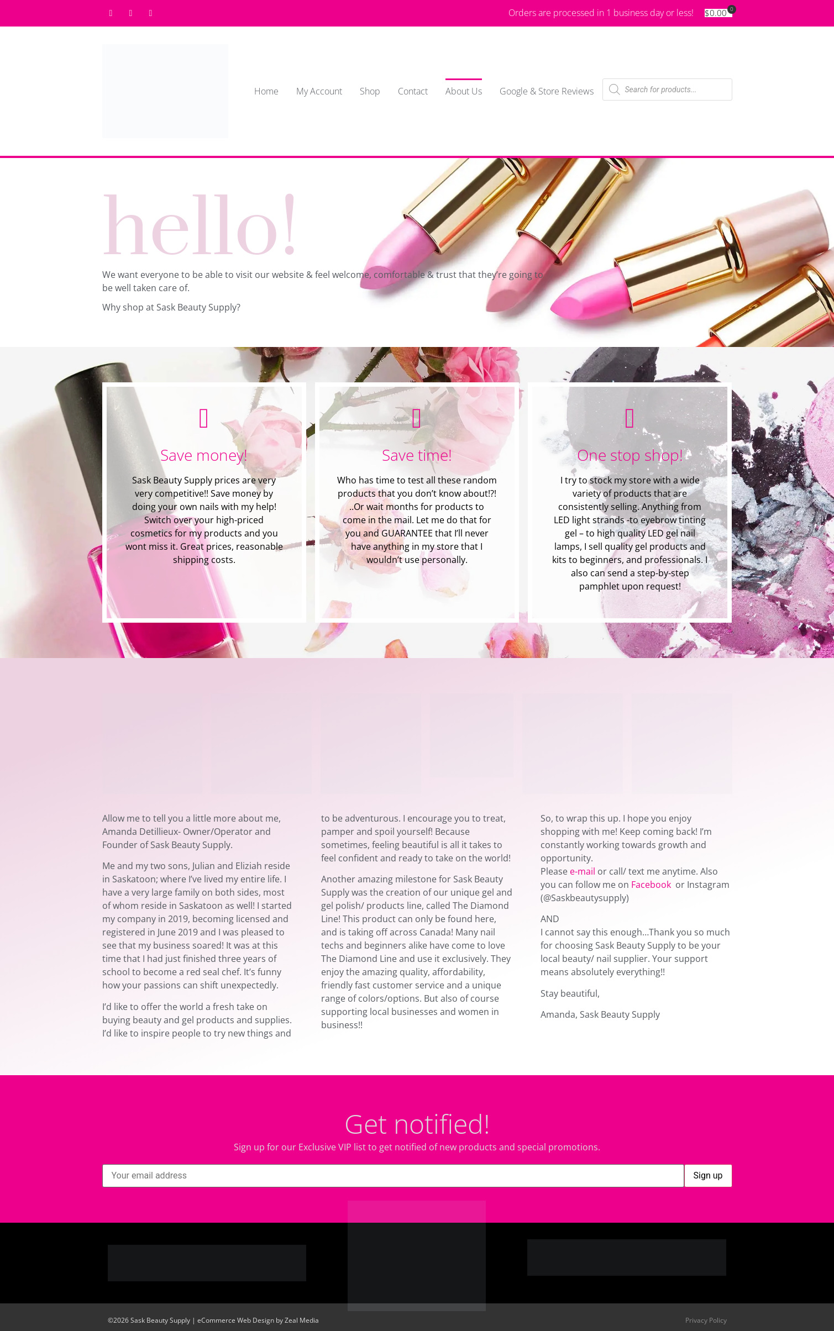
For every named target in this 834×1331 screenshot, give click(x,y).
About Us (463, 91)
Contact (413, 91)
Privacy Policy (706, 1320)
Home (266, 91)
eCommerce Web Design (235, 1320)
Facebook (652, 884)
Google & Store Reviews (547, 91)
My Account (319, 91)
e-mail (582, 871)
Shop (370, 91)
